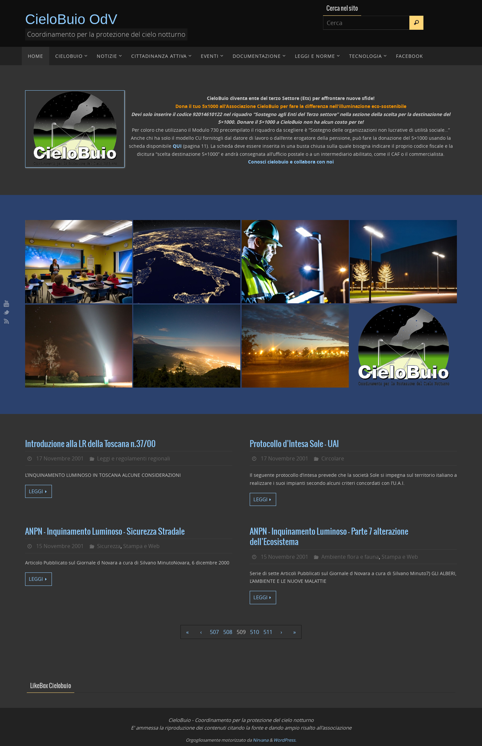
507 (214, 632)
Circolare (332, 458)
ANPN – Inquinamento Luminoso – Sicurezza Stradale (105, 531)
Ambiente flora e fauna (350, 556)
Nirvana (260, 740)
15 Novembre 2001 (60, 546)
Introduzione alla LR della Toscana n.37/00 (90, 444)
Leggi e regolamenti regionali (133, 458)
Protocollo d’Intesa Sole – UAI (294, 444)
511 (267, 632)
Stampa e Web (141, 546)
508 (227, 632)
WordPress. (284, 740)
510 (254, 632)
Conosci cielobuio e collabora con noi (291, 161)
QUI (177, 146)
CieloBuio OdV (71, 19)
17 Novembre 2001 (60, 458)
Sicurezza (108, 546)
